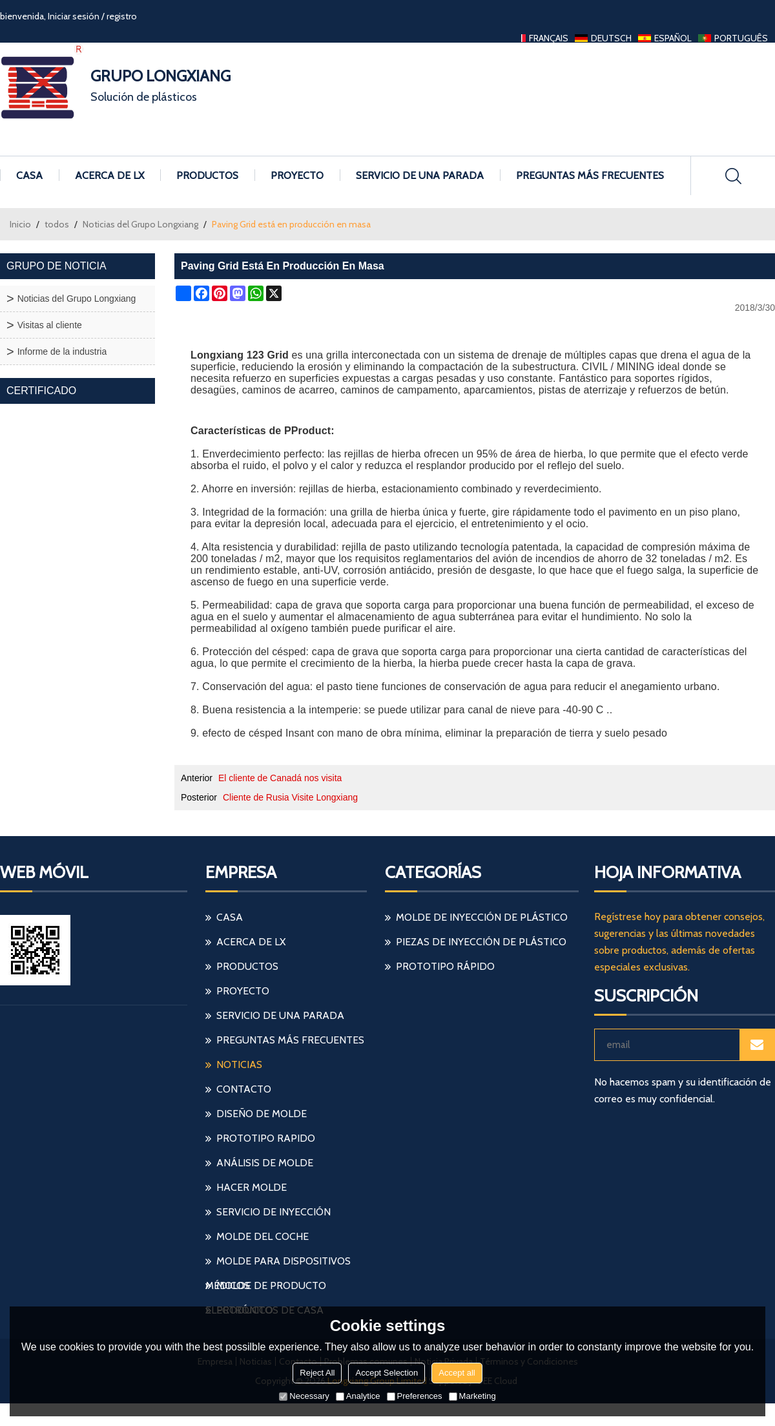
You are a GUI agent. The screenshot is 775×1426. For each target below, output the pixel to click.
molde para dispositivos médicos (278, 1264)
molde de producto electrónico (265, 1288)
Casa (29, 175)
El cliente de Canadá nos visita (280, 778)
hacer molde (251, 1187)
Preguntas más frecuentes (590, 175)
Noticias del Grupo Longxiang (140, 224)
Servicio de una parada (420, 175)
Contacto (243, 1089)
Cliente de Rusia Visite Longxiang (290, 797)
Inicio (20, 224)
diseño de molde (261, 1113)
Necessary (304, 1396)
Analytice (358, 1396)
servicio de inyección (273, 1212)
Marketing (472, 1396)
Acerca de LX (109, 175)
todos (57, 224)
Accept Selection (386, 1373)
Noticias (239, 1064)
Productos (207, 175)
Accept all (457, 1373)
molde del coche (262, 1236)
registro (122, 16)
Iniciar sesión (73, 16)
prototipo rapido (265, 1138)
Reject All (317, 1373)
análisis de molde (264, 1163)
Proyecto (297, 175)
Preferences (414, 1396)
